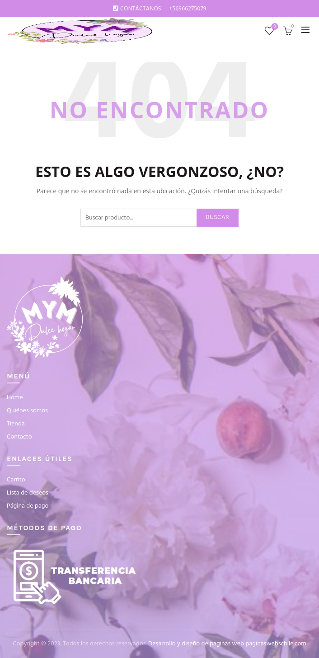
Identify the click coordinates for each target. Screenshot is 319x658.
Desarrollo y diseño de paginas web (196, 644)
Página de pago (27, 506)
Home (15, 397)
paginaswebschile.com (275, 644)
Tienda (16, 424)
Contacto (19, 437)
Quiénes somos (27, 411)
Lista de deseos (274, 27)
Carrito (16, 480)
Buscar (217, 217)
